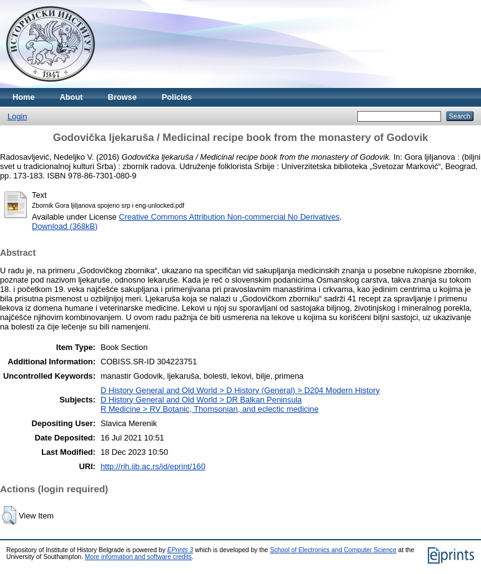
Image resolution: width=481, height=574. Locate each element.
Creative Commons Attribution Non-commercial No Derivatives (229, 216)
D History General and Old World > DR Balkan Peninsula (201, 399)
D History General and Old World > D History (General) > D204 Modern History (240, 390)
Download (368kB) (64, 226)
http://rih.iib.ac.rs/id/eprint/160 (153, 466)
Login (17, 116)
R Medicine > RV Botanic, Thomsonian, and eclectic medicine (210, 409)
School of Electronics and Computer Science (333, 550)
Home (23, 97)
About (71, 97)
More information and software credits (138, 556)
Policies (177, 97)
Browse (122, 97)
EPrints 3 (180, 550)
